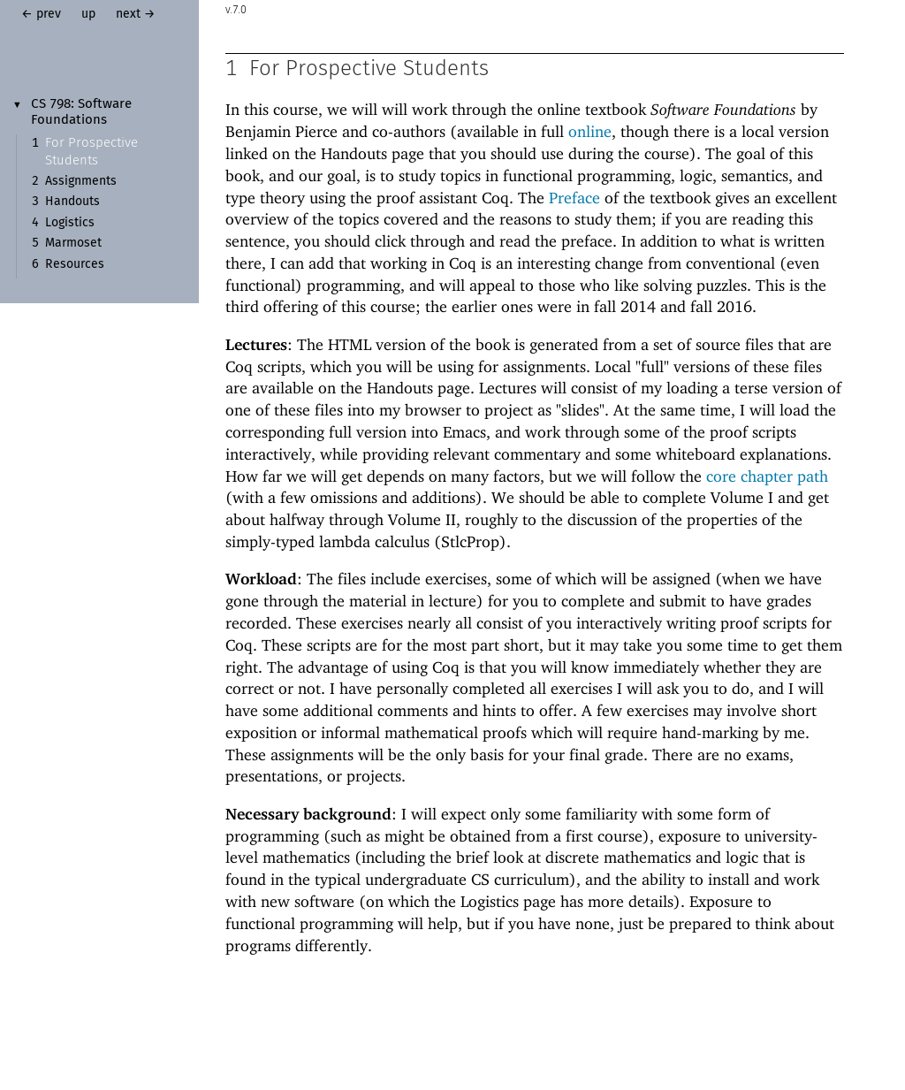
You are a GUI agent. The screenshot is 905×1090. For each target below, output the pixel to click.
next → (136, 14)
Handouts (72, 201)
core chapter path (767, 477)
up (88, 14)
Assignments (81, 181)
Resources (74, 264)
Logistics (70, 223)
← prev (41, 14)
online (590, 132)
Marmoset (73, 243)
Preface (574, 198)
